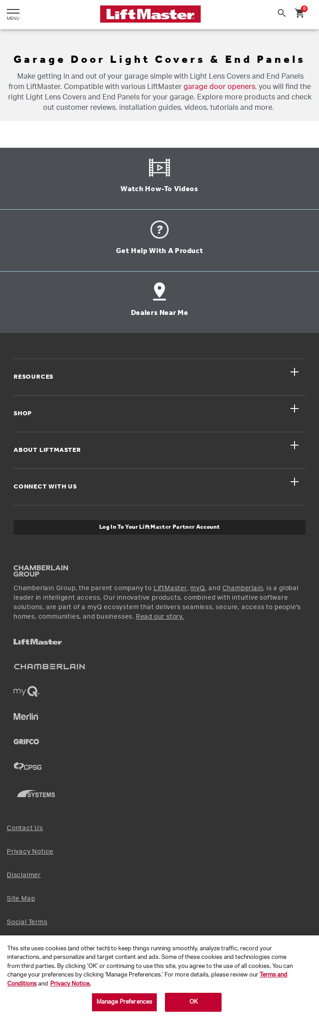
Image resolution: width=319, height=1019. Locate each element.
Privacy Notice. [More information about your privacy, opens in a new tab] (70, 984)
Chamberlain (242, 588)
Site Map (21, 899)
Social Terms (27, 922)
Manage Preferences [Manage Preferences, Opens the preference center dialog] (124, 1002)
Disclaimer (24, 875)
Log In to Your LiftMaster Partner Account (159, 527)
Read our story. (160, 617)
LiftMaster (170, 588)
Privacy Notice (30, 852)
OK (193, 1002)
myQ (197, 588)
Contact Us (25, 828)
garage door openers (219, 86)
